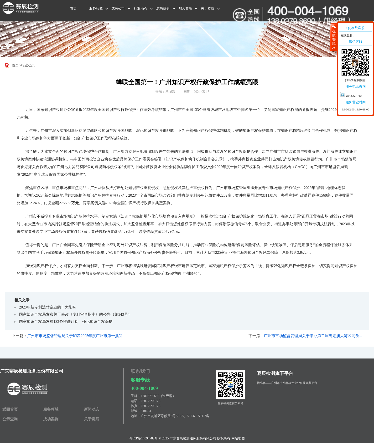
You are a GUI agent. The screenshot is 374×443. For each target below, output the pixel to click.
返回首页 (10, 409)
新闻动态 (91, 409)
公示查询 (10, 419)
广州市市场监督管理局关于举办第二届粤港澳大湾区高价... (313, 336)
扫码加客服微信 (355, 80)
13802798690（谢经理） (158, 396)
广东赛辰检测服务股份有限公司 (31, 370)
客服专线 (140, 380)
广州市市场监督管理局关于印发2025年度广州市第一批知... (76, 336)
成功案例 (163, 8)
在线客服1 (347, 35)
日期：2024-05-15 (196, 92)
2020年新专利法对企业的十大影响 (47, 307)
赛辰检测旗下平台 (275, 373)
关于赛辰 (207, 8)
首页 (73, 8)
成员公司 (118, 8)
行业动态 (140, 8)
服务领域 (96, 8)
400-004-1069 (144, 388)
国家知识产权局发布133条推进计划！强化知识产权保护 (66, 321)
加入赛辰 (185, 8)
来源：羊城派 (165, 92)
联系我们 (140, 371)
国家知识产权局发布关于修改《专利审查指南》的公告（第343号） (75, 314)
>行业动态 (27, 65)
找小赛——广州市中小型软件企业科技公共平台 (287, 383)
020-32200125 (150, 401)
